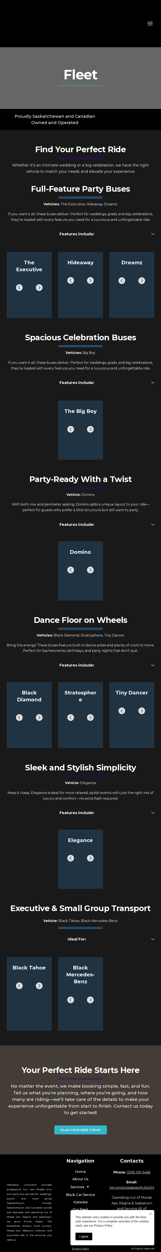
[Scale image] (29, 287)
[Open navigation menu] (150, 23)
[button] (80, 234)
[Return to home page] (34, 23)
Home (80, 1172)
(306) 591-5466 (138, 1172)
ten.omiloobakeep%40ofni (132, 1188)
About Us (80, 1179)
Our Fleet (80, 1209)
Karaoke (80, 1202)
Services (77, 1187)
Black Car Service (80, 1195)
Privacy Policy (80, 1248)
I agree (83, 1236)
